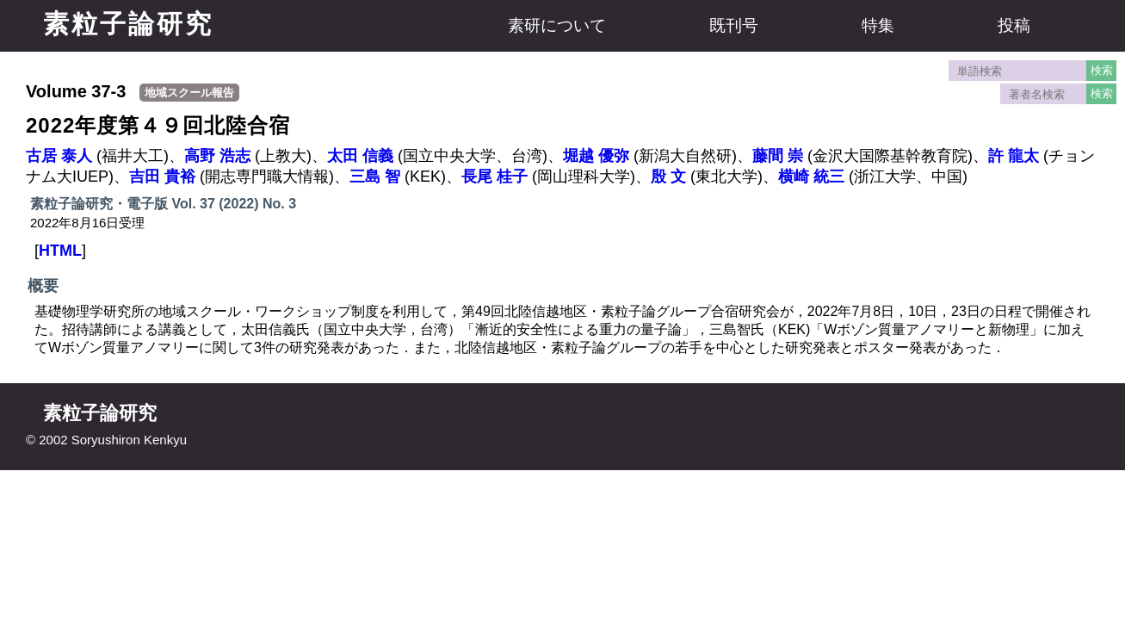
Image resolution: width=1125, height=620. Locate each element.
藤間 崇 (777, 155)
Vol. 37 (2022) (214, 203)
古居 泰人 (59, 155)
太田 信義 (360, 155)
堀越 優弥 (596, 155)
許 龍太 (1013, 155)
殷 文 (668, 176)
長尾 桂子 (494, 176)
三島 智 (374, 176)
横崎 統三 (811, 176)
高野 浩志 (217, 155)
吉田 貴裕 (162, 176)
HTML (60, 250)
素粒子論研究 (128, 23)
